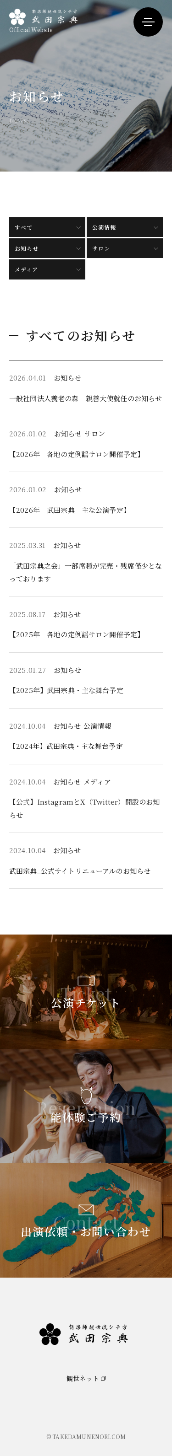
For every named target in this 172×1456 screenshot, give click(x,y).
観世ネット (83, 1378)
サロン (101, 248)
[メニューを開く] (148, 22)
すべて (24, 227)
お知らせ (27, 248)
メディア (26, 269)
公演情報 (104, 227)
